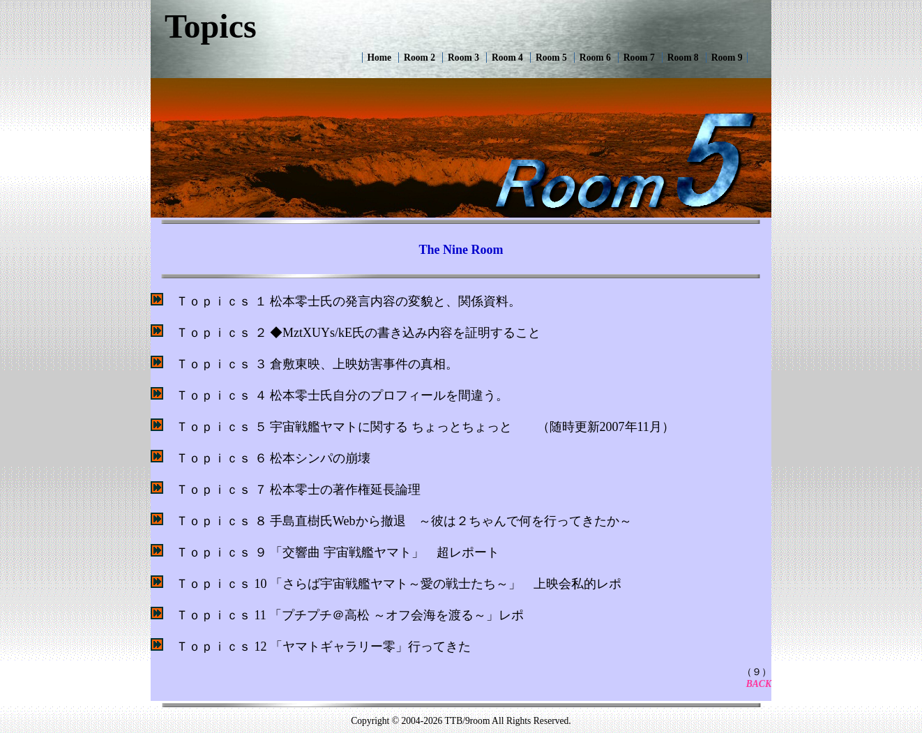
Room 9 (727, 57)
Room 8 (683, 57)
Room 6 (595, 57)
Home (379, 57)
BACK (758, 684)
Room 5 (551, 57)
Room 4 (507, 57)
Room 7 (639, 57)
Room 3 (463, 57)
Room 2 (419, 57)
